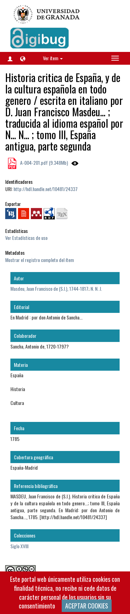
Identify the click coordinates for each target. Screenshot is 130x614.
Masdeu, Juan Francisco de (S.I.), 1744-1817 (49, 288)
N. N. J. (96, 288)
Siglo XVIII (19, 546)
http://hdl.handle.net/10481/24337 (46, 188)
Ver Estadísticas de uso (26, 237)
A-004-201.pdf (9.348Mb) (43, 162)
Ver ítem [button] (53, 58)
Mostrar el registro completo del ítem (39, 259)
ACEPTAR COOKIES (86, 605)
